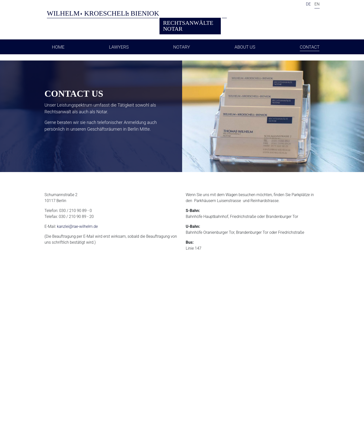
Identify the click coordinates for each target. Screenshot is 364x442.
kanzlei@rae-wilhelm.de (77, 226)
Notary (181, 47)
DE (308, 4)
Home (58, 47)
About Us (244, 47)
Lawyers (119, 47)
